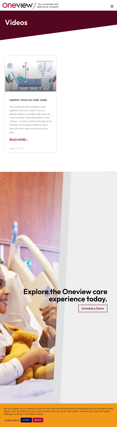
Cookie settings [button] (12, 420)
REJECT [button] (37, 420)
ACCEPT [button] (26, 420)
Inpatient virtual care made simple (28, 100)
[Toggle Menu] (112, 6)
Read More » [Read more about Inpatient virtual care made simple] (18, 139)
